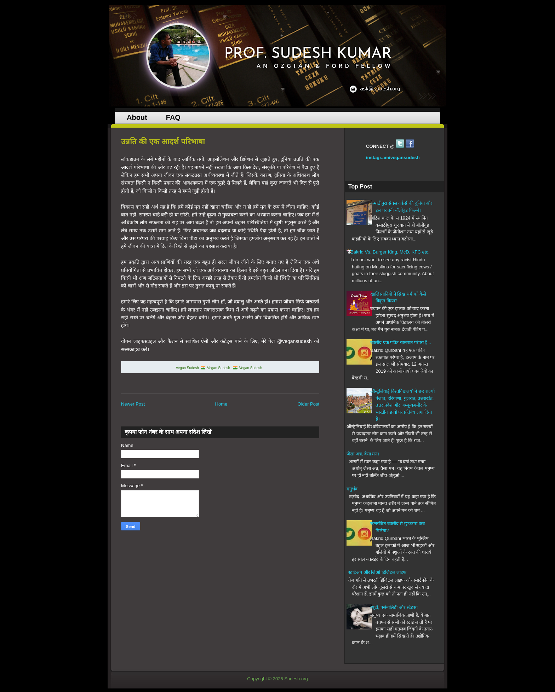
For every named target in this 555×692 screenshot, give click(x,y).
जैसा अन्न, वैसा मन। (363, 454)
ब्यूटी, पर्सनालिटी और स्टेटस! (394, 607)
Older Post (308, 404)
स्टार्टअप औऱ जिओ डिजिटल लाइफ (377, 572)
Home (221, 404)
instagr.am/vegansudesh (393, 157)
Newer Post (133, 404)
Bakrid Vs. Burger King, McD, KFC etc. (389, 252)
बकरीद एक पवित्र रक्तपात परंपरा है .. (400, 342)
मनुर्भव (352, 489)
